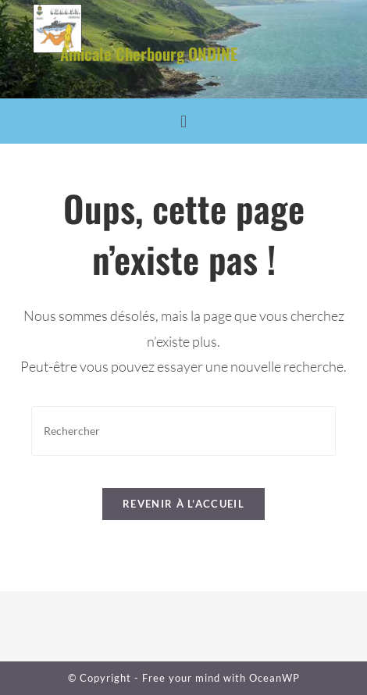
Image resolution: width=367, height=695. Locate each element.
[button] (183, 121)
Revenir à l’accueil (183, 503)
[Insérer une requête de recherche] (183, 430)
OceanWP (274, 678)
